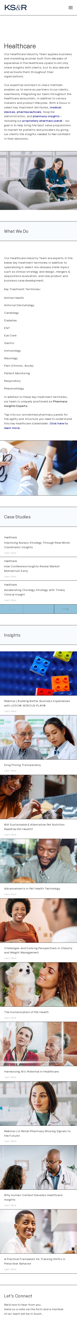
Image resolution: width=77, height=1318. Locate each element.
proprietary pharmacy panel (42, 120)
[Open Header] (70, 7)
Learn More (10, 553)
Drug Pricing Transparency (22, 765)
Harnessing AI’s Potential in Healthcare (31, 1071)
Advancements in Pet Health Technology (32, 888)
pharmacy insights (46, 116)
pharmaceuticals (29, 112)
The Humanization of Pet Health (26, 1012)
